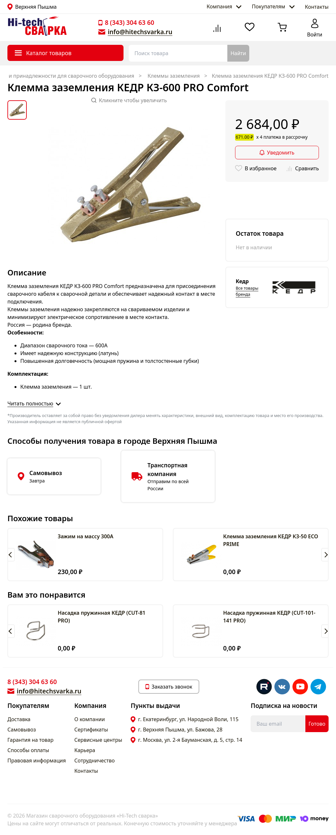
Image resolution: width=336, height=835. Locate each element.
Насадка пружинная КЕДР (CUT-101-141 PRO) (269, 616)
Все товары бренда (247, 291)
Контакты (317, 6)
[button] (11, 555)
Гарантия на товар (30, 739)
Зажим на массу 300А (85, 536)
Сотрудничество (94, 760)
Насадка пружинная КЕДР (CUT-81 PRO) (101, 616)
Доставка (19, 719)
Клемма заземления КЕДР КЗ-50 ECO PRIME (270, 540)
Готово (317, 723)
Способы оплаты (28, 750)
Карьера (84, 750)
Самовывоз (21, 729)
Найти (238, 53)
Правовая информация (36, 760)
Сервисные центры (98, 739)
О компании (89, 719)
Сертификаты (91, 729)
